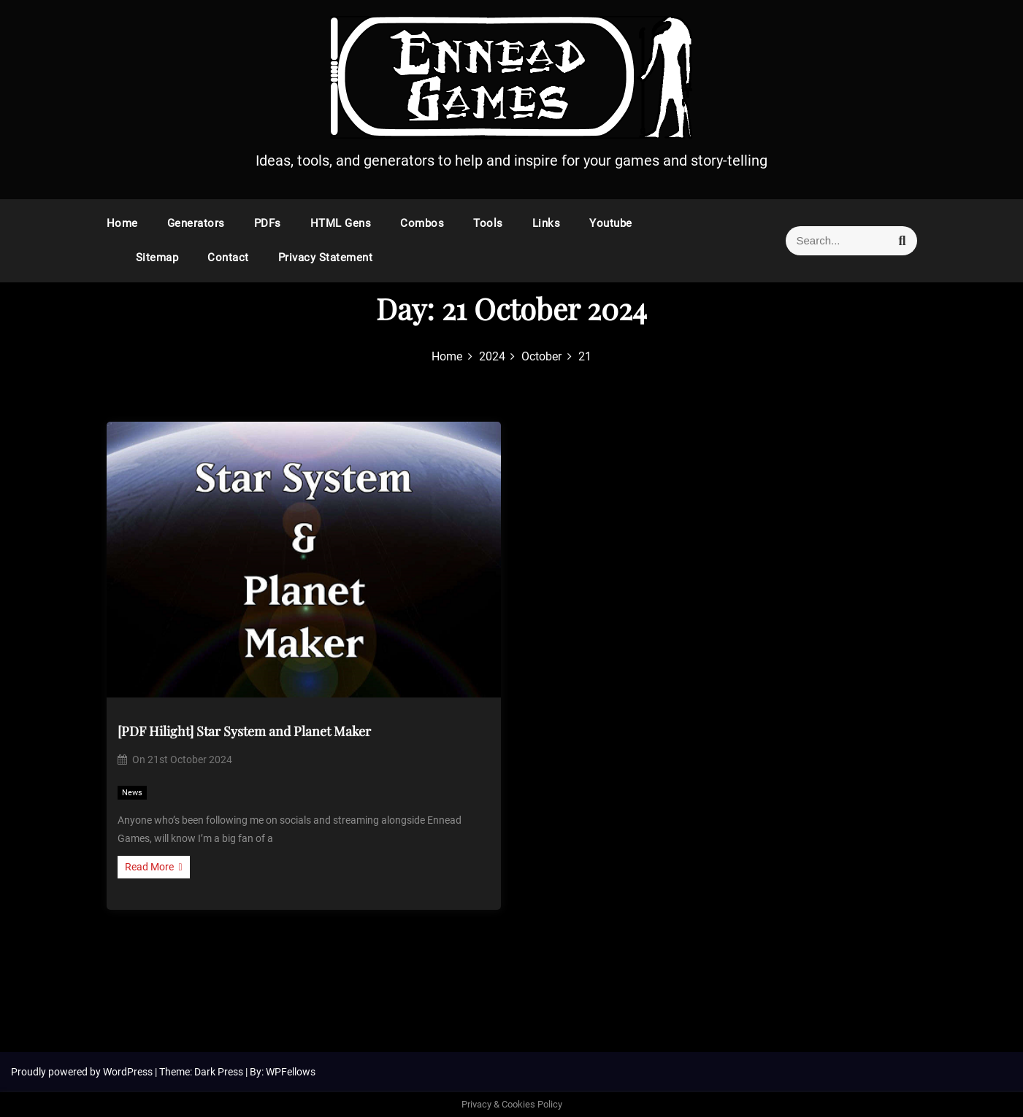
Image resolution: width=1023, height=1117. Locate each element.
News (132, 792)
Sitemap (157, 257)
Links (546, 223)
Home (122, 223)
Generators (196, 223)
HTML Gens (341, 223)
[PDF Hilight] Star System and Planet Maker (244, 731)
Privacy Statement (325, 257)
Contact (228, 257)
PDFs (267, 223)
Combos (422, 223)
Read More (154, 867)
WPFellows (290, 1072)
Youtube (610, 223)
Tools (488, 223)
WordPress (129, 1072)
